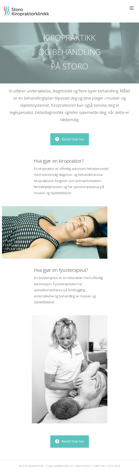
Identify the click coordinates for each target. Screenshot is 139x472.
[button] (69, 139)
